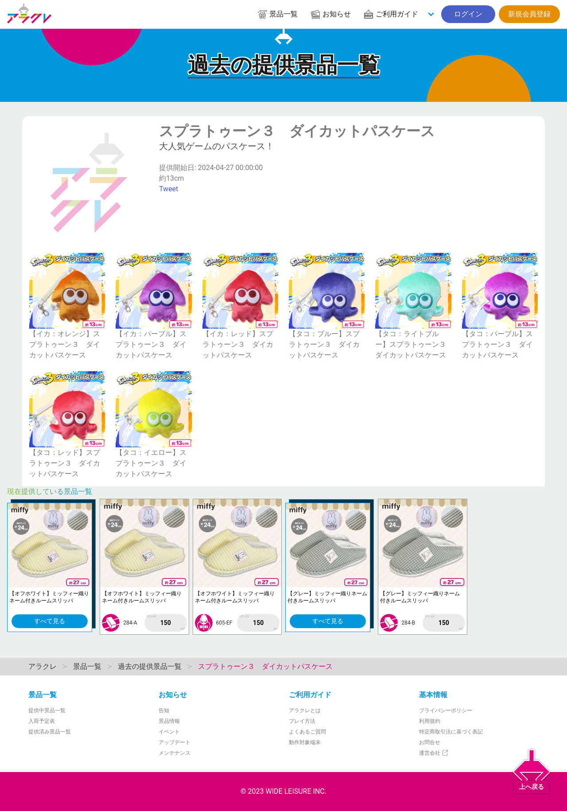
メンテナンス (174, 753)
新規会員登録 (529, 14)
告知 (164, 710)
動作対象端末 (305, 742)
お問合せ (429, 742)
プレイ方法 (302, 721)
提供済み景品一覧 (49, 732)
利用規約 (429, 721)
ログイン (468, 14)
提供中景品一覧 (47, 710)
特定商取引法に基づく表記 (451, 732)
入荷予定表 (41, 721)
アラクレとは (305, 710)
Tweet (168, 189)
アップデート (174, 742)
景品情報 (169, 721)
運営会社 (434, 753)
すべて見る (49, 621)
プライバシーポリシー (445, 710)
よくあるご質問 (307, 732)
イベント (169, 732)
